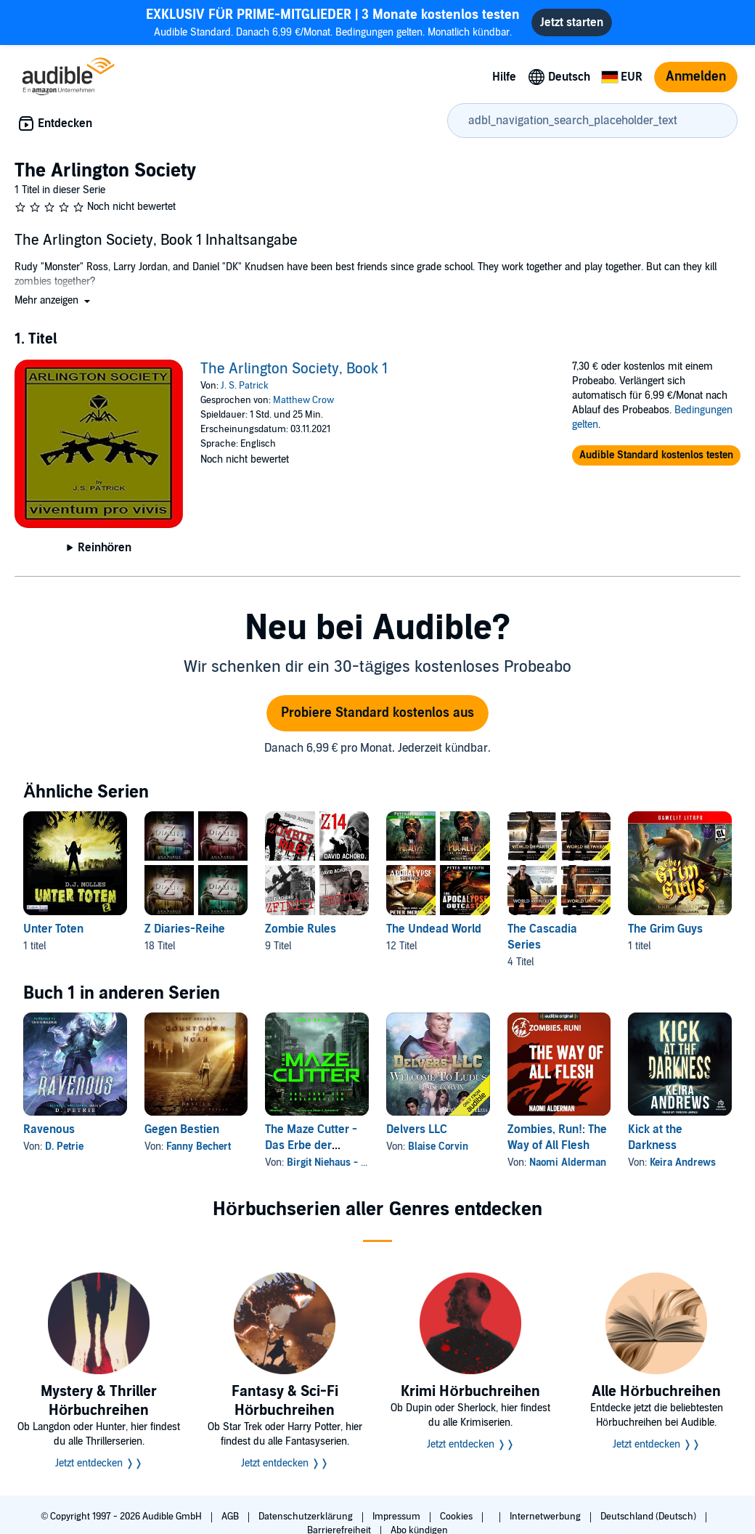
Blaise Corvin (438, 1146)
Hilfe (504, 77)
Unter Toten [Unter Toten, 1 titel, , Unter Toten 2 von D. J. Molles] (53, 929)
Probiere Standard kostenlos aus (377, 713)
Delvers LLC (416, 1129)
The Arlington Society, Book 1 (294, 369)
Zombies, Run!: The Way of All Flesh (557, 1137)
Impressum (397, 1516)
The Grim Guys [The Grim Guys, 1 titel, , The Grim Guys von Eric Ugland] (665, 929)
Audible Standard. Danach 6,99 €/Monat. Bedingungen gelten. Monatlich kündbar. (333, 22)
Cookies (457, 1516)
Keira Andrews (683, 1162)
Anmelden (696, 76)
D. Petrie (64, 1146)
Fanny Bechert (198, 1146)
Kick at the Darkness (655, 1137)
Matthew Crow (303, 400)
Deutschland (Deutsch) (649, 1516)
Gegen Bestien (181, 1129)
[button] (54, 300)
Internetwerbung (546, 1516)
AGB (231, 1516)
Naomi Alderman (567, 1162)
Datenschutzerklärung (306, 1516)
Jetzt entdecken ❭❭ (99, 1463)
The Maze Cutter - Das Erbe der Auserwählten (311, 1145)
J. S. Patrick (245, 385)
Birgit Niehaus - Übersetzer (348, 1162)
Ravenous (49, 1129)
